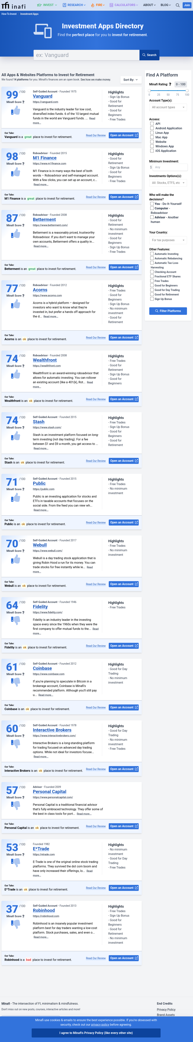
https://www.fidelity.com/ (48, 612)
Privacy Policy (166, 1009)
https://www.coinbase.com (49, 673)
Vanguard (43, 96)
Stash (39, 421)
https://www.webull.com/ (48, 550)
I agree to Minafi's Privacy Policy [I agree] (96, 1033)
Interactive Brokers (52, 730)
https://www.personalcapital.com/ (53, 797)
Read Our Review (96, 135)
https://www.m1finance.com (49, 163)
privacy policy (100, 1024)
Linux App (160, 133)
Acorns (40, 289)
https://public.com (43, 489)
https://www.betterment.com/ (50, 225)
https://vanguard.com (45, 101)
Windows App (162, 146)
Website (158, 142)
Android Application (166, 128)
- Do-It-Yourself (166, 204)
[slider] (149, 90)
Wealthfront (45, 360)
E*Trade (41, 848)
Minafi (6, 1003)
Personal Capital (49, 791)
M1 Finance (45, 158)
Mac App (159, 137)
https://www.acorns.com (47, 295)
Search (149, 55)
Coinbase (42, 668)
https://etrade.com (44, 854)
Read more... (41, 184)
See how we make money (95, 79)
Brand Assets (166, 1015)
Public (39, 483)
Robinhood (44, 910)
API (155, 124)
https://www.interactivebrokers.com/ (54, 735)
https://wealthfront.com (47, 365)
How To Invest (9, 13)
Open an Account (123, 135)
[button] (49, 5)
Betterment (44, 219)
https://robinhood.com (46, 916)
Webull (40, 545)
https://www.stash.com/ (47, 427)
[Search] (178, 5)
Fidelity (40, 606)
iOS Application (163, 151)
